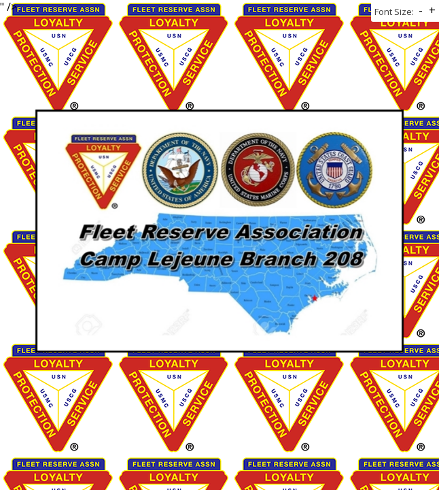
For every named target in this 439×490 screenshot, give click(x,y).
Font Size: (394, 11)
